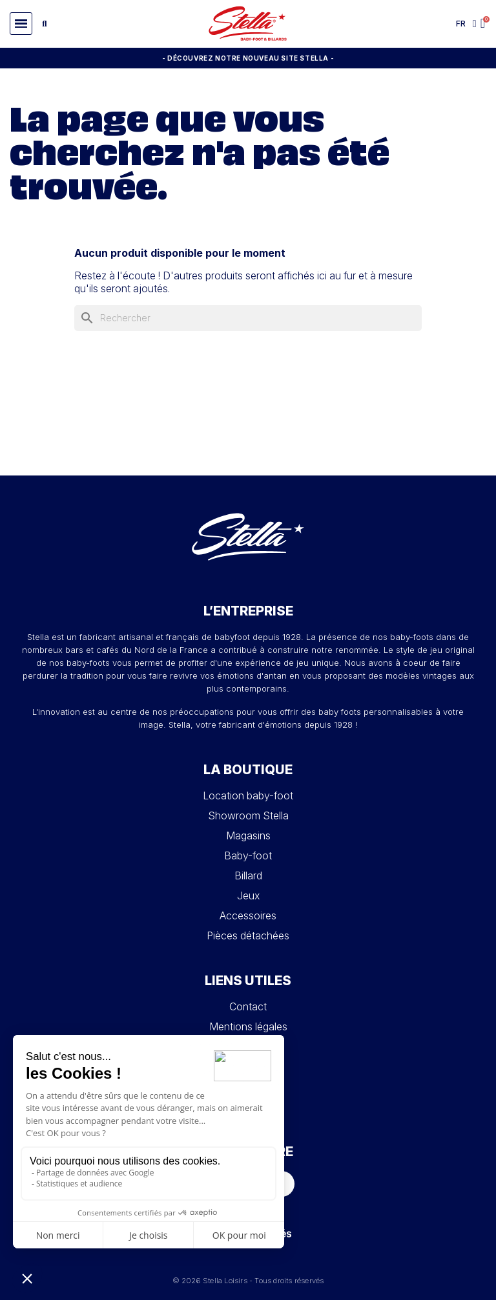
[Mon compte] (475, 23)
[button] (21, 23)
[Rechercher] (248, 318)
